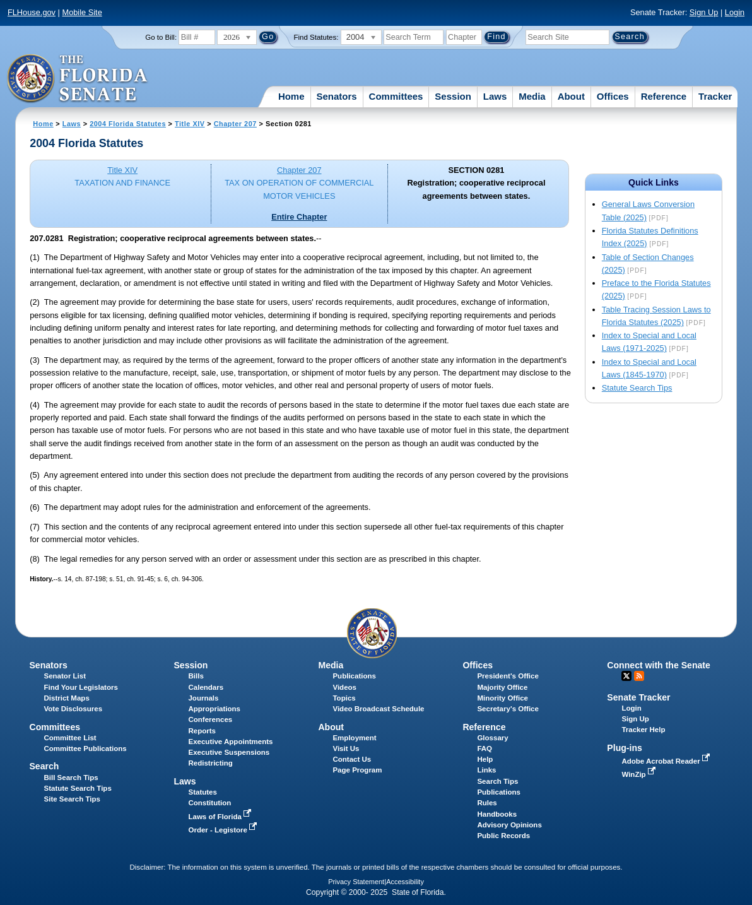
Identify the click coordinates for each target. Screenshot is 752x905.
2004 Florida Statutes (128, 123)
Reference (664, 96)
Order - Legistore (223, 830)
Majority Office (502, 687)
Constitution (209, 803)
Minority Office (502, 698)
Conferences (210, 719)
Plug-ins (624, 748)
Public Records (503, 835)
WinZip (639, 774)
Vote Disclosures (73, 709)
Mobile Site (82, 12)
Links (486, 770)
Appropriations (214, 709)
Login (734, 12)
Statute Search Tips (637, 388)
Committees (396, 96)
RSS (639, 676)
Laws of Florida (221, 816)
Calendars (205, 687)
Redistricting (210, 763)
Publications (353, 676)
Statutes (202, 792)
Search (44, 766)
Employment (354, 738)
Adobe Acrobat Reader (666, 761)
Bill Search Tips (71, 777)
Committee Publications (85, 748)
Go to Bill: (161, 37)
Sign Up (704, 12)
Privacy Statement (356, 881)
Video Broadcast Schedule (378, 709)
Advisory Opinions (509, 825)
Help (485, 759)
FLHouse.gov (32, 12)
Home (291, 96)
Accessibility (405, 881)
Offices (613, 96)
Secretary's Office (507, 709)
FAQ (484, 748)
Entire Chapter (299, 217)
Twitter (626, 676)
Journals (203, 698)
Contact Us (351, 759)
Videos (344, 687)
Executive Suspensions (228, 752)
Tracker (715, 96)
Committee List (70, 738)
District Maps (67, 698)
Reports (202, 731)
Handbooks (497, 814)
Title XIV (190, 123)
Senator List (65, 676)
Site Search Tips (72, 799)
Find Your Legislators (81, 687)
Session (453, 96)
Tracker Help (643, 729)
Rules (486, 803)
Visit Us (345, 748)
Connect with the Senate (658, 665)
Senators (336, 96)
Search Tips (497, 781)
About (571, 96)
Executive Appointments (230, 741)
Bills (195, 676)
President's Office (507, 676)
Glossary (492, 738)
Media (532, 96)
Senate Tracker (638, 697)
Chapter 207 (235, 123)
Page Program (357, 770)
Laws (495, 96)
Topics (343, 698)
